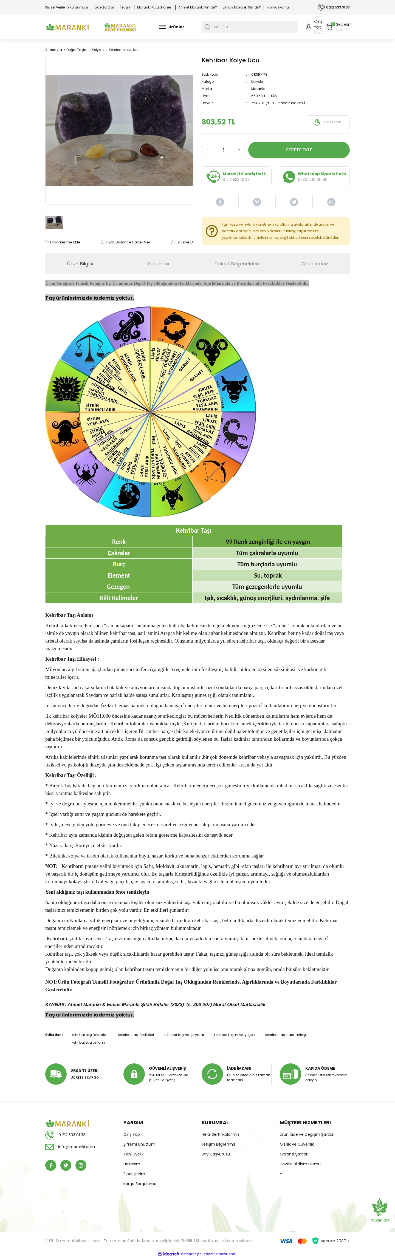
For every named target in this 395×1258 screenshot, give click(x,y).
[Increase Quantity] (239, 150)
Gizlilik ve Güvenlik (297, 1144)
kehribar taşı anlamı (88, 1042)
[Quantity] (223, 150)
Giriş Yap (131, 1134)
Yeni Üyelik (133, 1154)
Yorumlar (158, 263)
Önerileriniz (314, 263)
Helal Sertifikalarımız (220, 1134)
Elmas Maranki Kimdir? (242, 7)
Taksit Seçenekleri (237, 263)
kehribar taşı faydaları (90, 1034)
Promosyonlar (278, 7)
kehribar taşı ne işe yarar (184, 1034)
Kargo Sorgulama (139, 1183)
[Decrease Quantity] (208, 150)
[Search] (250, 27)
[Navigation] (171, 27)
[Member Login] (315, 27)
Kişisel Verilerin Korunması (66, 7)
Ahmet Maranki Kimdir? (197, 7)
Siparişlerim (134, 1174)
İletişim (125, 7)
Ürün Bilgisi (80, 263)
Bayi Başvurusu (216, 1154)
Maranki (258, 88)
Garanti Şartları (294, 1154)
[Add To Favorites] (62, 242)
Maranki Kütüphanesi (155, 7)
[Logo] (67, 27)
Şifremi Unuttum (139, 1144)
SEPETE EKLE (299, 150)
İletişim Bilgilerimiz (219, 1144)
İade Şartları (104, 7)
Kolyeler (257, 81)
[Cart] (338, 27)
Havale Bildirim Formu (300, 1164)
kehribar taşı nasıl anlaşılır (287, 1034)
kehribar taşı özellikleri (136, 1034)
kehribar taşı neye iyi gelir (234, 1034)
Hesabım (131, 1164)
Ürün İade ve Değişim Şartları (307, 1134)
